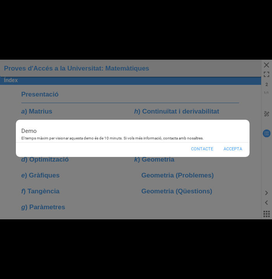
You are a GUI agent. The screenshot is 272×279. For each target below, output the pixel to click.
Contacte (202, 149)
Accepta (233, 149)
